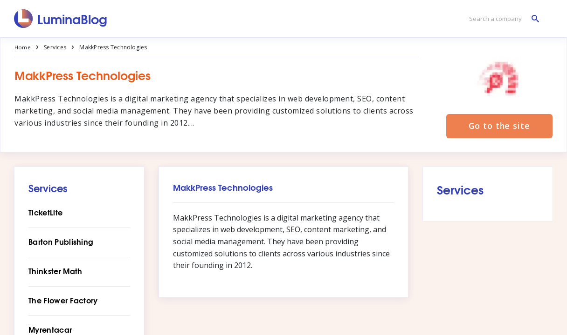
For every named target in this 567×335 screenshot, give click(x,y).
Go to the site (499, 126)
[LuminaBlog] (61, 18)
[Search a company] (502, 18)
